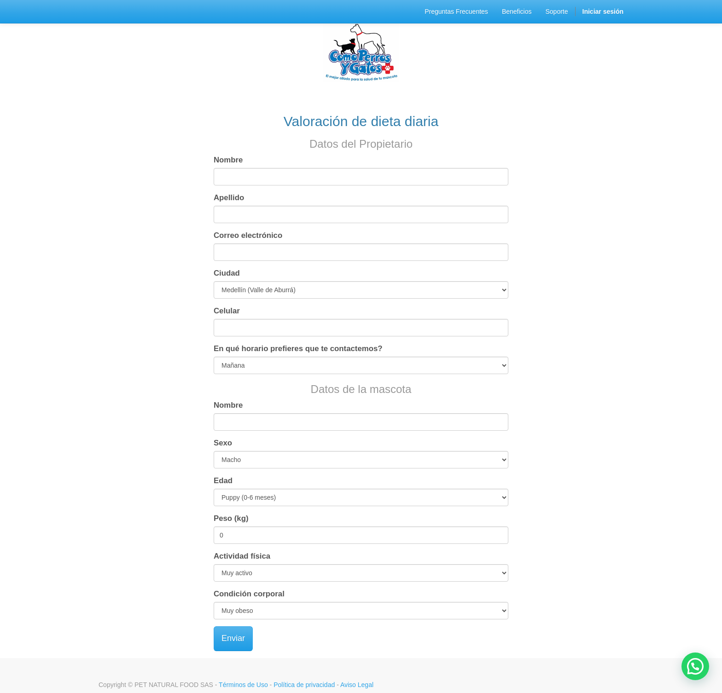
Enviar (233, 638)
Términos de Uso (243, 684)
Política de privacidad (304, 684)
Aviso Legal (356, 684)
